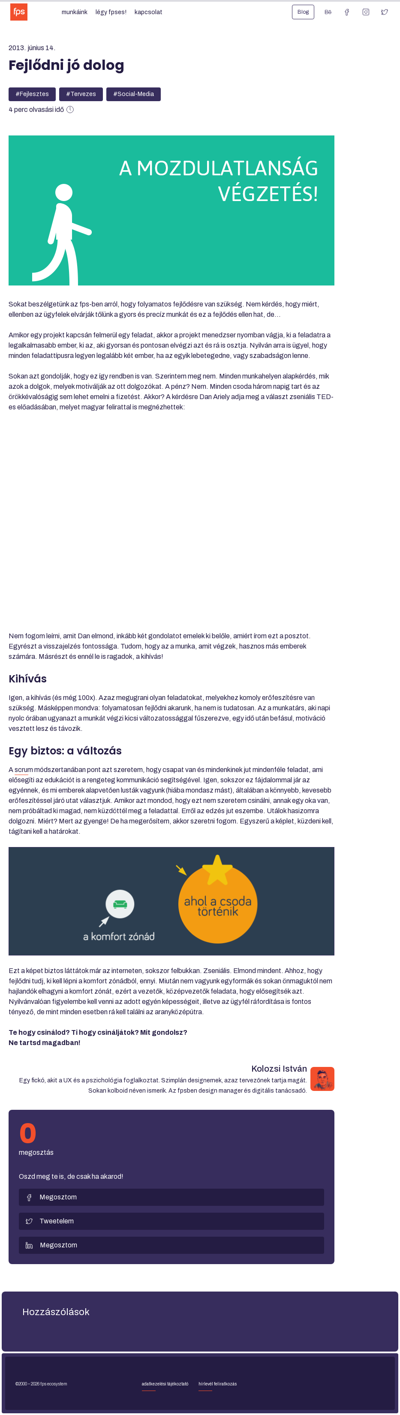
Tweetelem (50, 1221)
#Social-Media (133, 94)
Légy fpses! (111, 12)
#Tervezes (81, 94)
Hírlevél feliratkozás (217, 1384)
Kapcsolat (148, 12)
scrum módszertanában (50, 769)
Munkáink (74, 12)
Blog (303, 12)
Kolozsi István (279, 1068)
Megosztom (51, 1197)
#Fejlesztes (32, 94)
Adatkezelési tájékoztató (165, 1384)
